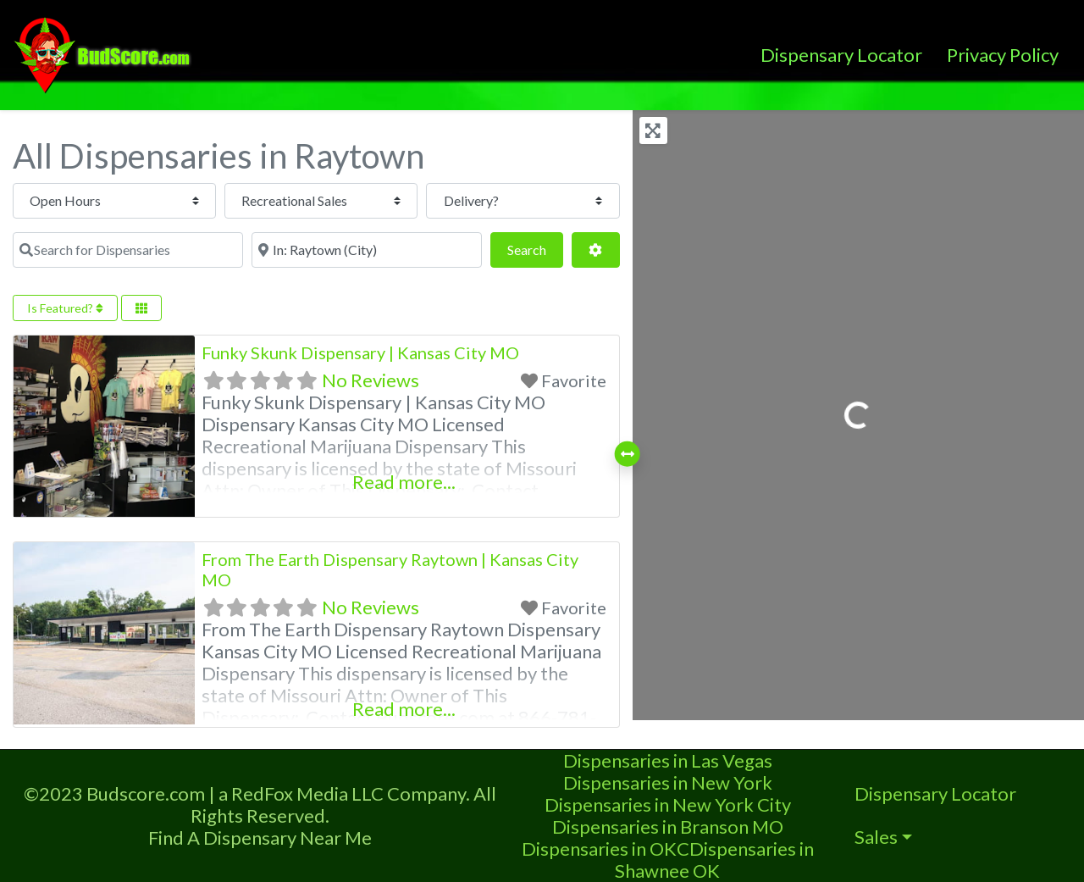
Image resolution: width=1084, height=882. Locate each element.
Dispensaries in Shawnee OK (714, 859)
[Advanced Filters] (595, 250)
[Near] (367, 250)
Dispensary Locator (841, 54)
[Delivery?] (516, 201)
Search (535, 248)
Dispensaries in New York (667, 782)
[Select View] (141, 308)
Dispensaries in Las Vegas (667, 760)
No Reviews (370, 380)
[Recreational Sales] (299, 201)
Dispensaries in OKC (605, 848)
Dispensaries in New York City (668, 804)
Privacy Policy (1003, 54)
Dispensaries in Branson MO (667, 826)
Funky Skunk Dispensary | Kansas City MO (360, 352)
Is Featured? (65, 308)
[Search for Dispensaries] (128, 250)
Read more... (404, 481)
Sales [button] (876, 836)
